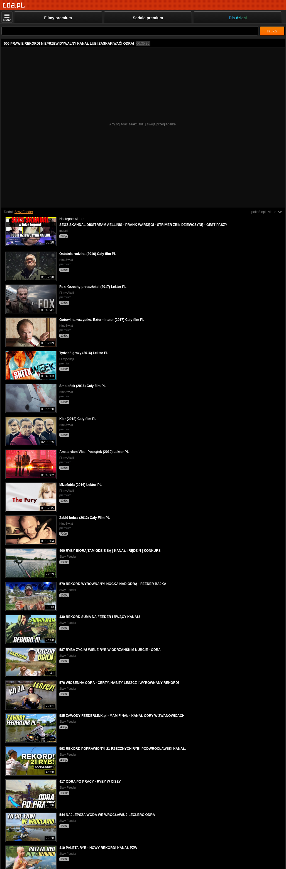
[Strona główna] (14, 5)
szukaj (272, 31)
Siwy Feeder (23, 212)
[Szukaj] (129, 30)
